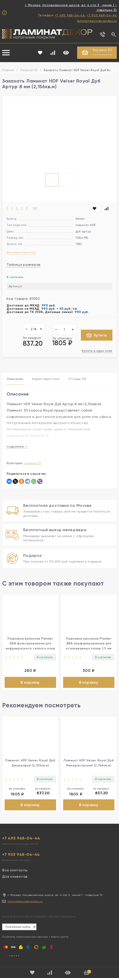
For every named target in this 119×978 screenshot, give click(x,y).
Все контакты (15, 870)
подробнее (17, 446)
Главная (8, 70)
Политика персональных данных (25, 936)
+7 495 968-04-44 (70, 15)
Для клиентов (14, 877)
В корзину (30, 682)
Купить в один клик (97, 351)
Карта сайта (60, 936)
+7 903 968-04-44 (102, 15)
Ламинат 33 (29, 70)
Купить (96, 335)
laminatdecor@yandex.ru (97, 21)
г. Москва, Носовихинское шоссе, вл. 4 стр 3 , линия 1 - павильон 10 (71, 7)
